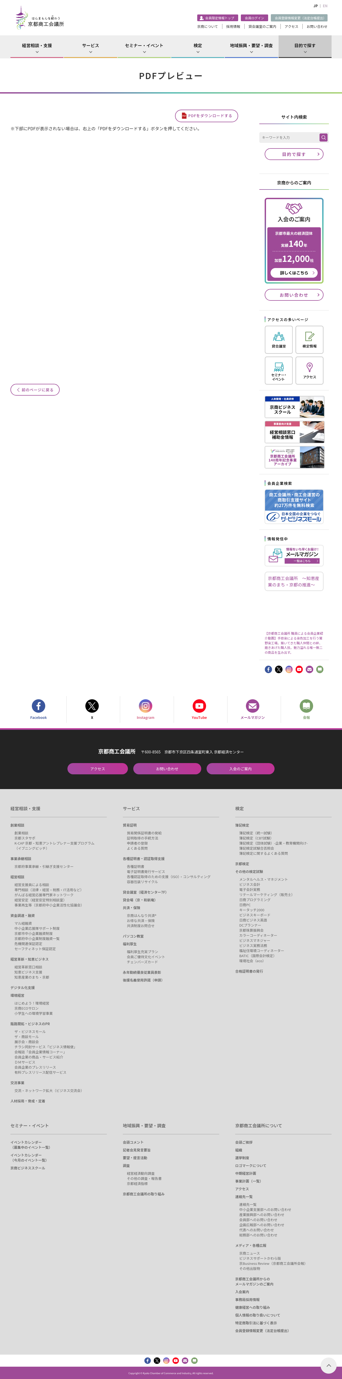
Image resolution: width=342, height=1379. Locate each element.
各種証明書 (135, 866)
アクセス (291, 26)
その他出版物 (249, 1268)
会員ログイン (254, 18)
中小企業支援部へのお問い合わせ (265, 1209)
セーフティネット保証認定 (35, 948)
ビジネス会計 (249, 884)
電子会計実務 (249, 889)
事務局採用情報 (247, 1299)
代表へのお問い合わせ (256, 1229)
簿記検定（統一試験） (256, 832)
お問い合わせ (317, 26)
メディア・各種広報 (250, 1245)
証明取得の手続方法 (142, 838)
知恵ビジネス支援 (28, 972)
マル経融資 (23, 923)
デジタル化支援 (22, 987)
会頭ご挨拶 (244, 1142)
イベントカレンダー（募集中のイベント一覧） (31, 1145)
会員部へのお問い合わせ (258, 1219)
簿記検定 (242, 825)
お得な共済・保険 (141, 920)
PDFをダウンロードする (210, 115)
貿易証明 (130, 825)
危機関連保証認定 (28, 943)
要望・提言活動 (135, 1157)
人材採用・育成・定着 (27, 1100)
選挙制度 (242, 1157)
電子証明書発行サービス (146, 871)
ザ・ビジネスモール (30, 1031)
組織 (238, 1150)
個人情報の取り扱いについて (257, 1315)
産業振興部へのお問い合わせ (261, 1214)
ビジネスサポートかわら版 (260, 1258)
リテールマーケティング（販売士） (267, 894)
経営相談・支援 (37, 45)
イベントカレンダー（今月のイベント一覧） (29, 1158)
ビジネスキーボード (255, 914)
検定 (197, 45)
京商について (207, 26)
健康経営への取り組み (252, 1307)
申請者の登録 (137, 843)
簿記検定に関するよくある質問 (263, 853)
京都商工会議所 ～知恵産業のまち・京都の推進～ (293, 581)
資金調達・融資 (22, 915)
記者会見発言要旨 (137, 1150)
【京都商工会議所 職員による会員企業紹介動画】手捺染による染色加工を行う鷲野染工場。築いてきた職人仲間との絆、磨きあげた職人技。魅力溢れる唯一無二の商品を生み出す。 (294, 642)
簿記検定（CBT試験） (256, 838)
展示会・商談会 (26, 1041)
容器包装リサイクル (142, 881)
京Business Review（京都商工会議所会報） (273, 1263)
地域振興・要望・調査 (251, 45)
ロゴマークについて (251, 1165)
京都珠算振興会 (251, 930)
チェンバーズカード (142, 961)
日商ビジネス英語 (253, 920)
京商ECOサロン (26, 1008)
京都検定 (242, 863)
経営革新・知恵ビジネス (29, 959)
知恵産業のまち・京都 (31, 977)
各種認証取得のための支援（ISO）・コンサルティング (169, 876)
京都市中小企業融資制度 (33, 933)
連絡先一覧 (244, 1196)
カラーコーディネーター (258, 935)
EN (325, 5)
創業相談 (17, 825)
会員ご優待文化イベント (146, 956)
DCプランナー (250, 925)
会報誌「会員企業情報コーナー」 (40, 1051)
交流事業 (17, 1082)
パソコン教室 (133, 936)
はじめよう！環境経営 (31, 1003)
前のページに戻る (38, 389)
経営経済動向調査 (141, 1173)
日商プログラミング (255, 899)
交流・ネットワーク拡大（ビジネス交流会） (49, 1090)
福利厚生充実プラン (142, 951)
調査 (126, 1165)
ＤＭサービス (24, 1062)
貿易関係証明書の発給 (144, 832)
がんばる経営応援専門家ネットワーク (44, 894)
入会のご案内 (240, 768)
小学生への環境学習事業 (33, 1013)
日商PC (245, 904)
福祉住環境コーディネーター (261, 950)
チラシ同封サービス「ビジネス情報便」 (45, 1046)
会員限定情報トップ (219, 18)
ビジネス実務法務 (253, 945)
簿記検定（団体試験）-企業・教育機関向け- (273, 843)
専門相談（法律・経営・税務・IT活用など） (49, 889)
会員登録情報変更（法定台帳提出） (300, 18)
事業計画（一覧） (249, 1181)
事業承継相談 (20, 858)
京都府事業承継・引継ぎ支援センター (44, 866)
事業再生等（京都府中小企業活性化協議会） (49, 905)
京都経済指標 (137, 1183)
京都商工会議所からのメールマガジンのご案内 (254, 1281)
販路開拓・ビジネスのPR (30, 1023)
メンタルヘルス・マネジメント (263, 879)
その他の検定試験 (249, 871)
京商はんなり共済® (141, 915)
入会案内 (242, 1291)
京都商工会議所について (258, 1125)
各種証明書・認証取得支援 (144, 858)
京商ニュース (249, 1253)
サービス (90, 45)
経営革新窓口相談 (28, 966)
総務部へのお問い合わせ (258, 1234)
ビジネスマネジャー (254, 940)
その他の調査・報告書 (144, 1178)
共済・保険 (131, 907)
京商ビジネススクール (27, 1167)
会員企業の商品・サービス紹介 (38, 1057)
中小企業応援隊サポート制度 (37, 928)
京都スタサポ (24, 838)
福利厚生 (130, 943)
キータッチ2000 (251, 909)
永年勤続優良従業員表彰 (142, 972)
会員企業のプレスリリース (35, 1067)
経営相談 (17, 876)
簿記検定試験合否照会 (256, 848)
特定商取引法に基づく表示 (256, 1322)
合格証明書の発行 (249, 971)
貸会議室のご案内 (262, 26)
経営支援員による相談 (31, 884)
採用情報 (233, 26)
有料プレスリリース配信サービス (40, 1072)
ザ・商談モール (26, 1036)
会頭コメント (133, 1142)
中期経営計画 (245, 1173)
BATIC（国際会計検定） (258, 955)
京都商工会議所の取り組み (144, 1193)
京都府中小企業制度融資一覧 (37, 938)
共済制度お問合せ (141, 925)
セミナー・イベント (144, 45)
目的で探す (305, 45)
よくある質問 (137, 848)
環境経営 (17, 995)
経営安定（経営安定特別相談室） (40, 899)
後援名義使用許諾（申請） (144, 980)
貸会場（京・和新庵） (140, 899)
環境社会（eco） (252, 960)
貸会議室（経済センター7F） (146, 892)
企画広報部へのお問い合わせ (261, 1224)
